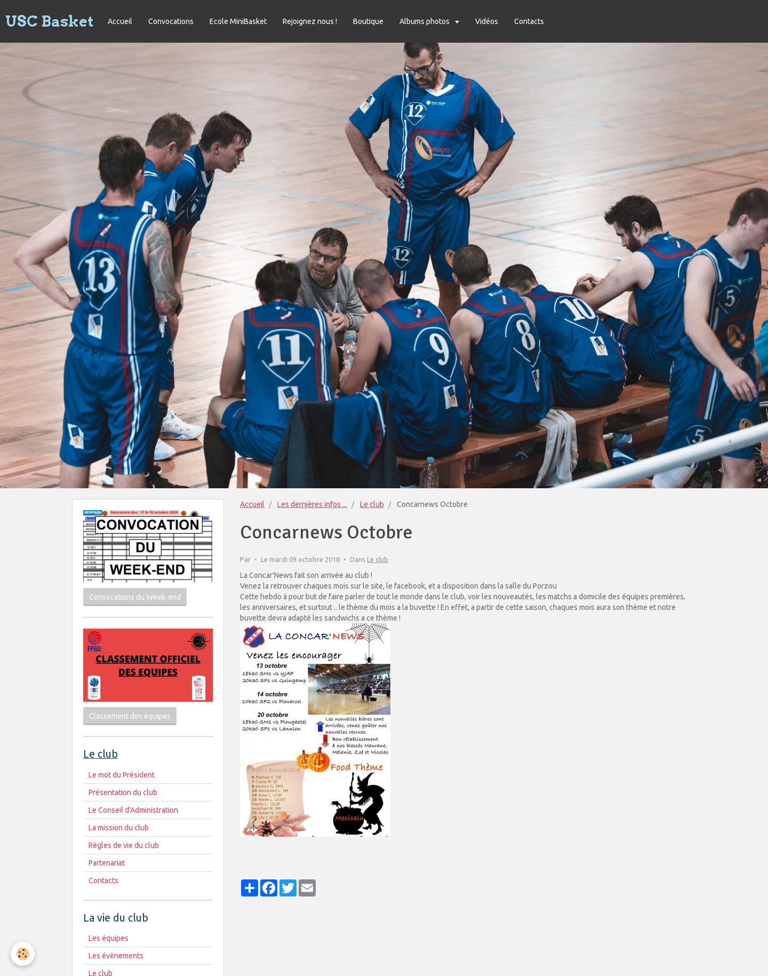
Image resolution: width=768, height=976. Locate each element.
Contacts (529, 21)
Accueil (120, 21)
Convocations (171, 21)
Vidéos (486, 21)
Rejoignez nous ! (310, 21)
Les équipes (109, 938)
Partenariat (107, 863)
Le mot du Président (122, 775)
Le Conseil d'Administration (133, 810)
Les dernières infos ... (312, 504)
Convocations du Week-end (135, 597)
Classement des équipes (130, 716)
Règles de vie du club (124, 845)
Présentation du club (123, 792)
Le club (372, 504)
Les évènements (116, 955)
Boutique (368, 21)
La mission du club (119, 827)
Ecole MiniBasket (238, 21)
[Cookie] (23, 954)
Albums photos (425, 21)
